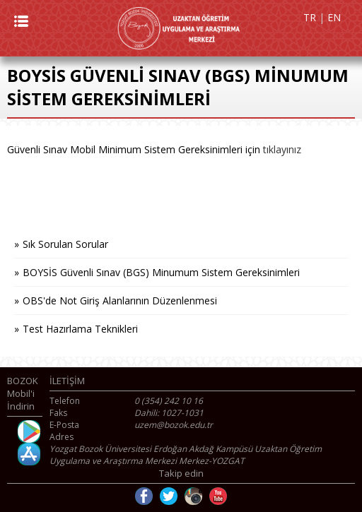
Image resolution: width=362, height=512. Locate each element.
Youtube (218, 496)
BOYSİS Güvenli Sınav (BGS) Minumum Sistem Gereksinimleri (161, 272)
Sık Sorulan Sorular (65, 244)
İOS (29, 454)
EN (334, 17)
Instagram (193, 496)
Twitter (168, 496)
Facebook (144, 496)
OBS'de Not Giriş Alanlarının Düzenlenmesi (120, 300)
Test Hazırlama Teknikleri (80, 328)
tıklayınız (282, 149)
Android (29, 431)
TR (309, 17)
